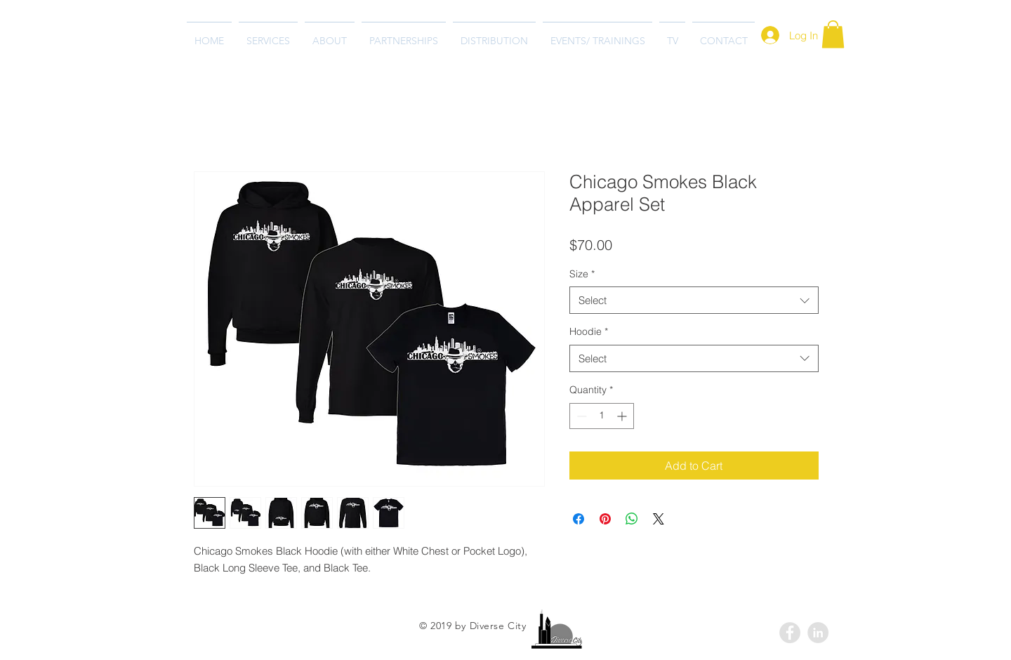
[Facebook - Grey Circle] (789, 632)
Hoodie (588, 331)
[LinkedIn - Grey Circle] (817, 632)
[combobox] (694, 300)
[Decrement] (580, 416)
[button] (833, 34)
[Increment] (623, 416)
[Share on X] (658, 518)
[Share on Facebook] (578, 518)
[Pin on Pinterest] (605, 518)
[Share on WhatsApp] (631, 518)
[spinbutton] (601, 416)
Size (582, 274)
